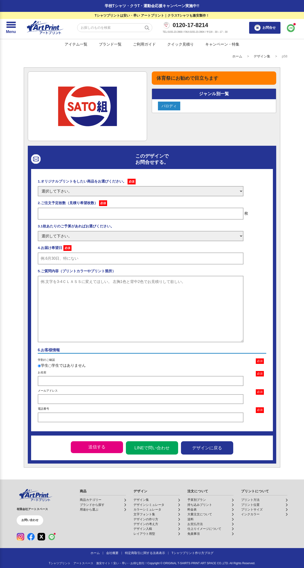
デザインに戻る (207, 448)
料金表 (192, 509)
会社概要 (112, 553)
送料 (190, 519)
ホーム (237, 56)
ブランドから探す (92, 505)
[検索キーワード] (114, 27)
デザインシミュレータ (148, 505)
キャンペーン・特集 (222, 44)
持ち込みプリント (199, 505)
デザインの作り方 (145, 519)
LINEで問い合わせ (152, 448)
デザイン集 (262, 56)
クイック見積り (180, 44)
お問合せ (265, 27)
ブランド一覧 (110, 44)
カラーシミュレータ (147, 509)
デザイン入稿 (142, 528)
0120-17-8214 (190, 25)
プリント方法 (250, 500)
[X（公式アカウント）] (41, 536)
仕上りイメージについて (204, 528)
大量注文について (199, 514)
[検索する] (147, 27)
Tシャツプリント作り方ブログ (192, 553)
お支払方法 (195, 524)
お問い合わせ (29, 520)
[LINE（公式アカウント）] (52, 536)
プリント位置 (250, 505)
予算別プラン (196, 500)
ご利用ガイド (144, 44)
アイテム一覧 (76, 44)
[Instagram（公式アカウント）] (20, 536)
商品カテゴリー (90, 500)
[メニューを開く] (11, 27)
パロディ (169, 106)
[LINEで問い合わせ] (291, 28)
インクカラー (250, 514)
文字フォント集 (144, 514)
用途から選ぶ (89, 509)
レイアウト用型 (144, 533)
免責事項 (193, 533)
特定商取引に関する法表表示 (145, 553)
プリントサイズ (252, 509)
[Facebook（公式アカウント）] (31, 536)
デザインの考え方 (145, 524)
